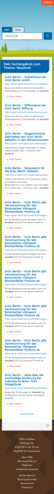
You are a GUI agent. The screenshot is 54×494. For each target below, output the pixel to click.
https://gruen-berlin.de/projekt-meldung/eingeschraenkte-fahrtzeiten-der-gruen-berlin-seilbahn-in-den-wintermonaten (27, 143)
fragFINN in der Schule (27, 447)
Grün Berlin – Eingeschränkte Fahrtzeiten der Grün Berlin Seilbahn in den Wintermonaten (27, 137)
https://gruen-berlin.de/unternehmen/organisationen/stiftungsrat (27, 112)
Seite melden (14, 96)
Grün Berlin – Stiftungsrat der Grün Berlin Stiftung (25, 107)
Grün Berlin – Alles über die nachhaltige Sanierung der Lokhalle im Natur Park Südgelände (24, 380)
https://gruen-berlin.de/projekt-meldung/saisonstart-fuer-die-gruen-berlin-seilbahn (27, 175)
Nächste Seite (27, 414)
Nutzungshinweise (27, 479)
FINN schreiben (27, 439)
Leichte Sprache (27, 475)
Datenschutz (27, 483)
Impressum (27, 487)
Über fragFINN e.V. (27, 461)
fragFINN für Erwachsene (27, 451)
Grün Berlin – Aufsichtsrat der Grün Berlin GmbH (25, 79)
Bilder (18, 30)
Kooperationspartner (27, 469)
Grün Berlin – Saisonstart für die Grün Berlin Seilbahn (25, 170)
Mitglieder (27, 465)
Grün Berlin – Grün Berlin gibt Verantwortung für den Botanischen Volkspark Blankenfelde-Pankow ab (25, 207)
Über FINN (27, 457)
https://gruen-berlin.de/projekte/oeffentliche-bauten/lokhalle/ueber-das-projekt (27, 388)
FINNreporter (27, 443)
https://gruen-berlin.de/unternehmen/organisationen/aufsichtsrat (27, 84)
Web (7, 30)
